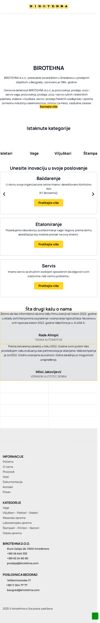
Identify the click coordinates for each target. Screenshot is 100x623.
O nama (8, 467)
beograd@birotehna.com (21, 590)
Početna (8, 461)
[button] (4, 194)
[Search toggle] (84, 6)
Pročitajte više (48, 203)
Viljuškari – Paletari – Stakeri (20, 512)
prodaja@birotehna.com (21, 563)
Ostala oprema (12, 533)
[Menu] (8, 6)
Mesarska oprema (14, 518)
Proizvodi (8, 471)
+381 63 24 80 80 (15, 558)
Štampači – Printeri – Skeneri (21, 528)
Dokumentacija (13, 482)
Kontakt (8, 487)
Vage (6, 507)
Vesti (6, 477)
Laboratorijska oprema (17, 523)
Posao (7, 492)
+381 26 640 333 (15, 553)
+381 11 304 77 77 (15, 585)
